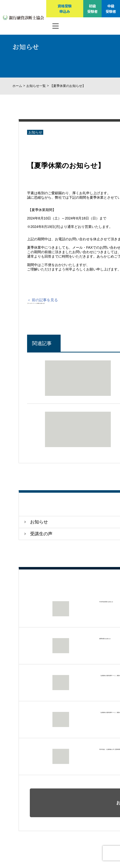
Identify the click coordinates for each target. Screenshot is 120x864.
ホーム (17, 86)
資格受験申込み (65, 8)
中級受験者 (111, 8)
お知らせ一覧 (36, 86)
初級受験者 (92, 8)
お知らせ (35, 132)
